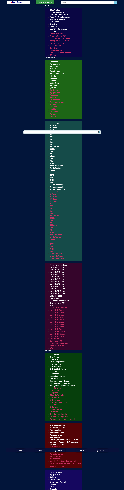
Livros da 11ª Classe (57, 291)
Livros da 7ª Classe (57, 282)
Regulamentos (55, 437)
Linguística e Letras (57, 376)
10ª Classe (54, 130)
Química (53, 88)
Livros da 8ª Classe (57, 284)
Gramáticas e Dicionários (59, 301)
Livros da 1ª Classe (57, 267)
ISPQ (51, 158)
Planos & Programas (57, 19)
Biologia (53, 69)
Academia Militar (56, 166)
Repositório (54, 24)
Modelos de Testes (57, 444)
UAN (51, 182)
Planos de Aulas (56, 435)
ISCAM (52, 170)
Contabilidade (55, 71)
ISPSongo (53, 156)
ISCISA (52, 149)
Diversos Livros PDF (57, 303)
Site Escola (54, 62)
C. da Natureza (55, 367)
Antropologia (54, 66)
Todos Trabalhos (56, 472)
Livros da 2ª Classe (57, 270)
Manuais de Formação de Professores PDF (65, 442)
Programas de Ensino (58, 428)
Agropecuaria (55, 64)
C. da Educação (55, 364)
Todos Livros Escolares (58, 265)
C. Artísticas (54, 357)
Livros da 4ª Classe (57, 274)
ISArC (52, 177)
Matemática (54, 83)
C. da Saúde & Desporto (58, 369)
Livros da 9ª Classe (57, 286)
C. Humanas (54, 374)
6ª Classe (53, 125)
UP (51, 139)
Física (52, 487)
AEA (51, 305)
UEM (51, 142)
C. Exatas (53, 371)
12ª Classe (54, 201)
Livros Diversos (55, 22)
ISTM (52, 180)
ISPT (51, 154)
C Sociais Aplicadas (57, 362)
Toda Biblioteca (55, 355)
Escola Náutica (55, 168)
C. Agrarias (54, 359)
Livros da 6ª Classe (57, 279)
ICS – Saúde (54, 147)
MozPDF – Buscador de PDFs (60, 29)
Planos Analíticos (56, 430)
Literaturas (54, 378)
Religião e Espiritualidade (59, 381)
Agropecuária (55, 475)
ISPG (51, 151)
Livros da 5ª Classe (57, 277)
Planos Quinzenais (57, 433)
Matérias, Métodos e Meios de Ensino (64, 440)
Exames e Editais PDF (58, 12)
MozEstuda (18, 2)
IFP (51, 135)
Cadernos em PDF (56, 298)
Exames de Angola (57, 187)
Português (53, 85)
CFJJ (51, 173)
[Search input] (88, 2)
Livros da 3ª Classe (57, 272)
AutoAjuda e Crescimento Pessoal (62, 386)
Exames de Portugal (57, 189)
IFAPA (52, 175)
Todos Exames (55, 123)
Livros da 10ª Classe (57, 289)
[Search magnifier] (115, 2)
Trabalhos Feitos (56, 27)
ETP (51, 137)
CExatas (53, 31)
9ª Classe (53, 128)
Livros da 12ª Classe (57, 293)
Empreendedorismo (57, 73)
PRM (51, 161)
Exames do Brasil (56, 185)
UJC (51, 144)
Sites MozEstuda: (56, 10)
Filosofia (53, 76)
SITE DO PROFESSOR (57, 425)
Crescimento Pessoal (58, 482)
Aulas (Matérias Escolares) (60, 17)
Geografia (53, 78)
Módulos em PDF (56, 296)
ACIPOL (52, 163)
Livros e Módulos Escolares (60, 15)
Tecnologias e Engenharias (60, 383)
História (53, 81)
